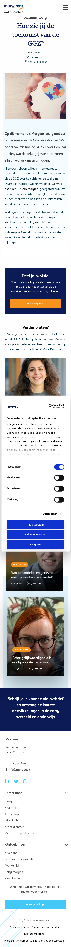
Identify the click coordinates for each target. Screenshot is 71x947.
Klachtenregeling (34, 934)
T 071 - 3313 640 (15, 763)
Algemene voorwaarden (46, 927)
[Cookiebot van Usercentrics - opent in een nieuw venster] (49, 406)
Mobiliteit (11, 820)
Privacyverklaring (19, 927)
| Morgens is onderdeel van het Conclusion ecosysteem (34, 940)
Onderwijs (12, 814)
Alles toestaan (36, 524)
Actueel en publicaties (19, 833)
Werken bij (12, 865)
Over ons (11, 853)
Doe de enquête (33, 303)
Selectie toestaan (35, 534)
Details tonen (50, 514)
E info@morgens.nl (18, 769)
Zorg (8, 801)
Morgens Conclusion (14, 9)
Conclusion (12, 878)
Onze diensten (15, 827)
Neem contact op (34, 904)
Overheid (11, 808)
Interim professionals (19, 859)
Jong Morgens (14, 872)
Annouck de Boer (36, 62)
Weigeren (35, 544)
